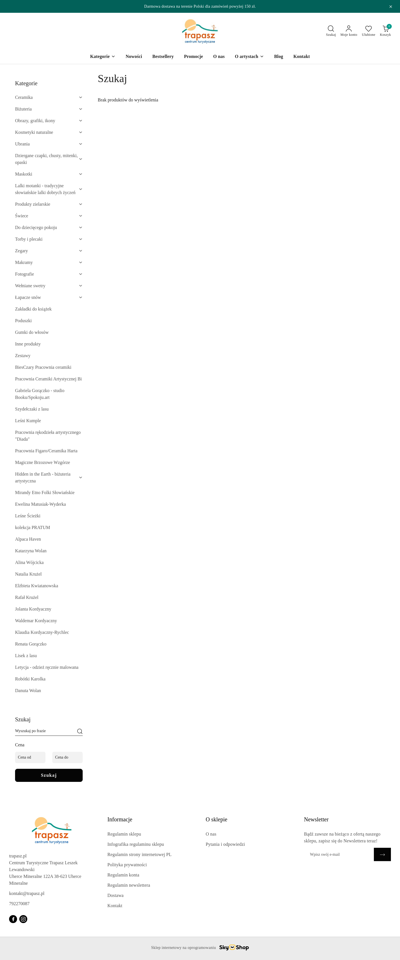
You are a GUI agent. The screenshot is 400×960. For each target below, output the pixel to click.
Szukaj (49, 775)
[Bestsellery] (163, 57)
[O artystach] (249, 57)
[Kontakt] (301, 57)
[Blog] (279, 57)
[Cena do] (67, 757)
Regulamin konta (123, 874)
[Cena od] (30, 757)
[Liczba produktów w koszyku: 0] (385, 31)
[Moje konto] (348, 31)
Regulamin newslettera (128, 885)
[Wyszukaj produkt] (49, 732)
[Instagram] (23, 919)
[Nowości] (133, 57)
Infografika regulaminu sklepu (135, 844)
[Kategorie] (103, 57)
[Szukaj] (80, 732)
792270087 (19, 903)
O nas (211, 834)
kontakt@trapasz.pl (26, 893)
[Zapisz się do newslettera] (339, 854)
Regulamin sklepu (124, 834)
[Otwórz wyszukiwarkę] (331, 31)
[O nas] (219, 57)
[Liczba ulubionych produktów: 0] (369, 31)
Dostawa (115, 895)
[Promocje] (193, 57)
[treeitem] (49, 97)
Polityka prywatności (127, 864)
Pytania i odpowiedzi (225, 844)
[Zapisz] (382, 854)
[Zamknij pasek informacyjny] (390, 6)
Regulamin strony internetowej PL (139, 854)
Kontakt (114, 905)
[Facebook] (13, 919)
